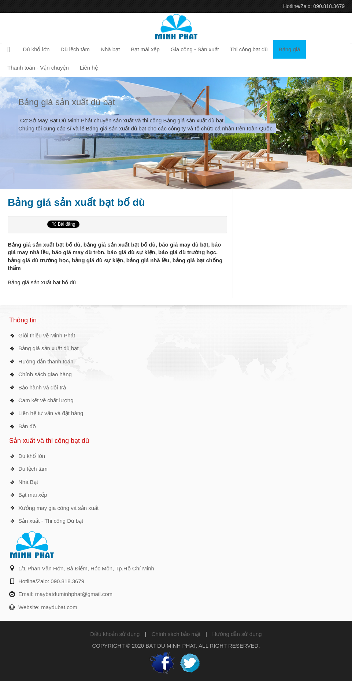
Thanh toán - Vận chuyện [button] (38, 67)
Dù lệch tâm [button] (75, 49)
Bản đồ (27, 426)
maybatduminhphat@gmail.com (73, 594)
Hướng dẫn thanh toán (45, 361)
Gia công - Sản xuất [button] (195, 49)
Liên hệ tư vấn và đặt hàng (50, 413)
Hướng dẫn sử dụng (237, 634)
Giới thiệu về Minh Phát (46, 335)
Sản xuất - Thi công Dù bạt (50, 521)
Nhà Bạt (28, 482)
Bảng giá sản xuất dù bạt (66, 102)
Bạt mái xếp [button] (145, 49)
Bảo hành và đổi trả (42, 387)
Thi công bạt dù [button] (249, 49)
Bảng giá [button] (289, 49)
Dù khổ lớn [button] (36, 49)
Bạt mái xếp (32, 495)
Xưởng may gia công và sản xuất (58, 508)
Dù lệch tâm (33, 469)
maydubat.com (59, 607)
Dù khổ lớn (31, 456)
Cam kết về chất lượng (46, 400)
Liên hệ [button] (89, 67)
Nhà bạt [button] (110, 49)
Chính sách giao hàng (45, 374)
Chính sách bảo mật (176, 634)
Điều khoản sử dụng (115, 634)
